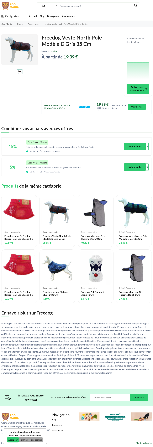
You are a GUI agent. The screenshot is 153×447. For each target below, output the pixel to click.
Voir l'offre (137, 106)
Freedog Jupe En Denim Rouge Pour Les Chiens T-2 (18, 237)
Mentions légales (144, 443)
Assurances (68, 16)
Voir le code (135, 146)
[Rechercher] (136, 6)
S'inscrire (139, 397)
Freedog (53, 51)
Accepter (13, 439)
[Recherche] (84, 6)
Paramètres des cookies (31, 439)
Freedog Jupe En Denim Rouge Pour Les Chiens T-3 (18, 293)
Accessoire (33, 24)
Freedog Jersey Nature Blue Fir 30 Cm (55, 293)
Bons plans (53, 16)
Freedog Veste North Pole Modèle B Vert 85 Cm (133, 237)
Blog (41, 16)
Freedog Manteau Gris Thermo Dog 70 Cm (93, 237)
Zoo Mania (6, 24)
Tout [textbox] (42, 5)
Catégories (10, 16)
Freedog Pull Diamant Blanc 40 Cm (92, 293)
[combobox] (48, 6)
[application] (138, 64)
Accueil (33, 16)
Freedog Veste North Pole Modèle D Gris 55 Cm (57, 237)
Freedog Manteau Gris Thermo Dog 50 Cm (131, 293)
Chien (20, 24)
